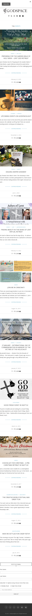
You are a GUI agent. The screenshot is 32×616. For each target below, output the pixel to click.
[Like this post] (12, 82)
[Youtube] (20, 16)
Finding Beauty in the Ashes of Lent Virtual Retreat (16, 231)
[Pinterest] (17, 16)
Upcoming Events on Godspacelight (16, 116)
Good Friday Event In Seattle (16, 405)
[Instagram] (14, 16)
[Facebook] (8, 16)
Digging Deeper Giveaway (16, 172)
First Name (3, 569)
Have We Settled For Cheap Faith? (16, 534)
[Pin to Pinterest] (18, 82)
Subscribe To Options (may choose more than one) (14, 583)
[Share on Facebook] (14, 82)
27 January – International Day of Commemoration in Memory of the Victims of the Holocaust (16, 347)
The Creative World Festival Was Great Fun (16, 498)
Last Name (3, 576)
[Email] (23, 16)
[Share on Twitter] (16, 82)
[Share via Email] (20, 82)
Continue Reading (16, 73)
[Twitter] (11, 16)
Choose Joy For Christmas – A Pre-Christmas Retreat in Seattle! (16, 464)
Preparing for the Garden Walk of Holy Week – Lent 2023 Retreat (16, 57)
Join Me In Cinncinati (16, 287)
